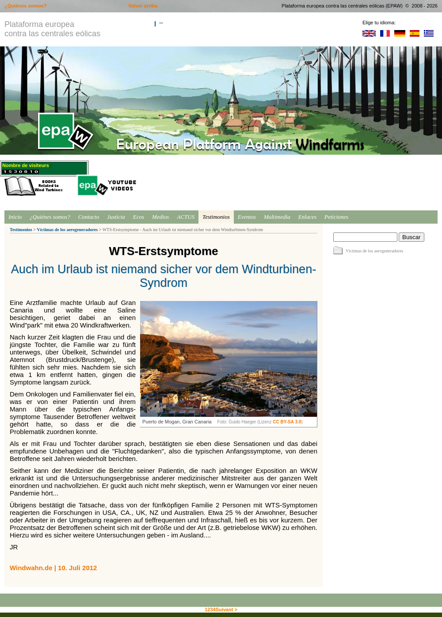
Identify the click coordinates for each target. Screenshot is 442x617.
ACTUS (185, 216)
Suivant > (226, 609)
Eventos (247, 216)
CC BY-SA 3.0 (287, 421)
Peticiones (336, 216)
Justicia (116, 216)
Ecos (138, 216)
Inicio (15, 216)
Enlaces (307, 216)
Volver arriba (142, 5)
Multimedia (277, 216)
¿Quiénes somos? (50, 216)
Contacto (88, 216)
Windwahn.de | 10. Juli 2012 (53, 567)
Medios (160, 216)
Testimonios (216, 216)
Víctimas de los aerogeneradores (67, 229)
